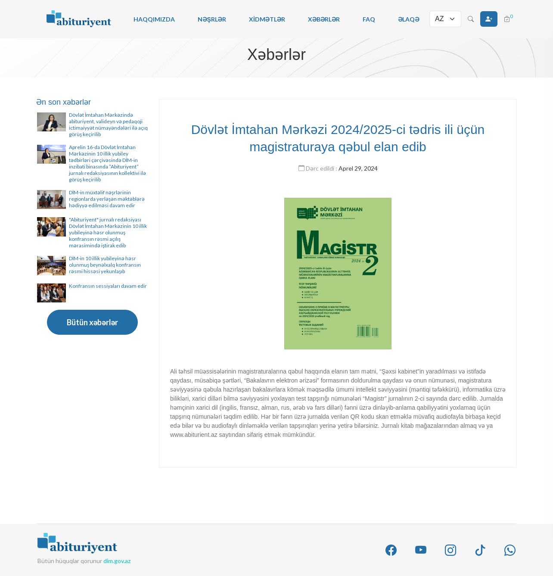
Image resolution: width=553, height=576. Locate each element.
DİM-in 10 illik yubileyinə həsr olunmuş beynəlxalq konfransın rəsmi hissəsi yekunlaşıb (105, 264)
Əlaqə (408, 19)
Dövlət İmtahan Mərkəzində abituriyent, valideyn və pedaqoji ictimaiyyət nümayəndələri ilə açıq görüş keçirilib (108, 124)
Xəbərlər (324, 19)
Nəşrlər (212, 19)
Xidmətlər (267, 19)
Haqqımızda (154, 19)
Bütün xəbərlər (92, 322)
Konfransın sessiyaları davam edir (108, 286)
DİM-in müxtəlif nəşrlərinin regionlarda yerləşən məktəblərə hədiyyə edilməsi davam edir (107, 199)
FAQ (369, 19)
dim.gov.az (116, 560)
